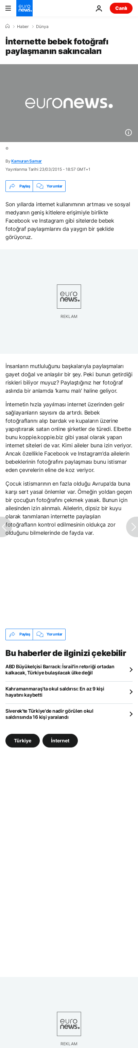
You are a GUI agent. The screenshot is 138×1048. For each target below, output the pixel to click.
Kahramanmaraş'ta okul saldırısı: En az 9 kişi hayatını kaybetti (54, 692)
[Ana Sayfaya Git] (24, 8)
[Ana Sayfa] (7, 26)
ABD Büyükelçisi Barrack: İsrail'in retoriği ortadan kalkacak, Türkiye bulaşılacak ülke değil (60, 669)
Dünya (42, 27)
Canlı (121, 8)
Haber (23, 27)
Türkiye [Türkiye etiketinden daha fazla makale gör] (22, 740)
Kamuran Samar (26, 161)
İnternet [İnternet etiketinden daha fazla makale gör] (60, 740)
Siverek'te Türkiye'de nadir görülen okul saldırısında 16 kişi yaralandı (49, 714)
